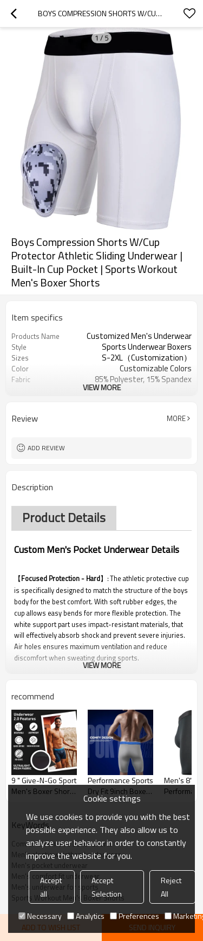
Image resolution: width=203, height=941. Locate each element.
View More (102, 387)
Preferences (134, 916)
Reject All (171, 887)
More (176, 418)
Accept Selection (106, 887)
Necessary (40, 916)
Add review (46, 448)
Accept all (51, 887)
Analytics (85, 916)
